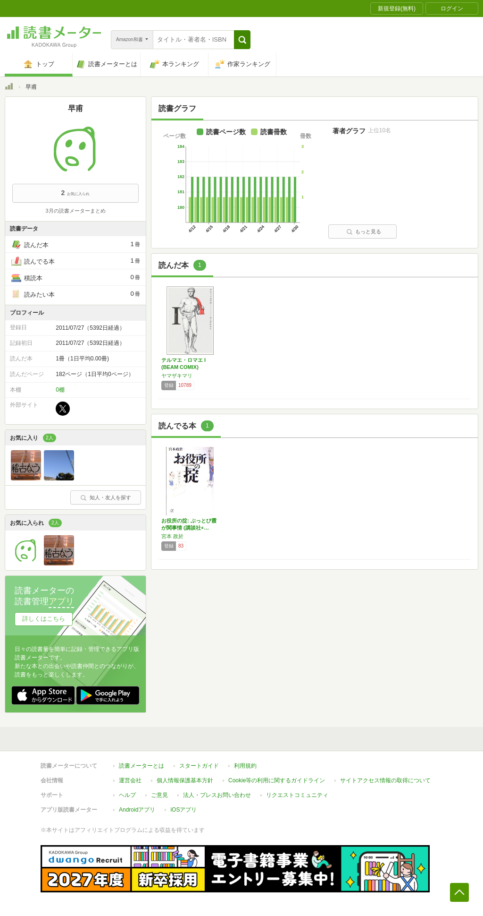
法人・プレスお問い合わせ (217, 795)
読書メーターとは (141, 766)
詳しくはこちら (43, 618)
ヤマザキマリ (176, 375)
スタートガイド (199, 766)
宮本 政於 (172, 536)
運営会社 (130, 780)
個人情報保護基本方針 (185, 780)
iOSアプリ (183, 810)
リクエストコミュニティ (297, 795)
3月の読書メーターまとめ (75, 211)
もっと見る (363, 231)
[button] (242, 39)
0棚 (60, 389)
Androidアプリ (137, 810)
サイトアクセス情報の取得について (385, 780)
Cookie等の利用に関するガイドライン (276, 780)
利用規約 (245, 766)
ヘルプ (127, 795)
